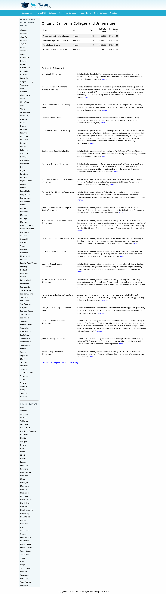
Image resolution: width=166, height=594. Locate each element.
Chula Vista (24, 102)
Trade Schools (85, 13)
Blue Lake (24, 71)
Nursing (113, 13)
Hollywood (24, 160)
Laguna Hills (25, 184)
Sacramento (25, 287)
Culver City (24, 116)
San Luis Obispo (26, 311)
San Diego (24, 297)
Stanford (23, 359)
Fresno (23, 146)
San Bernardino (26, 294)
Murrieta (23, 222)
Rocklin (23, 277)
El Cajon (23, 129)
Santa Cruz (24, 335)
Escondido (24, 136)
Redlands (24, 270)
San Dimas (24, 301)
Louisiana (24, 469)
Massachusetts (26, 472)
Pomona (23, 259)
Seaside (23, 352)
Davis (22, 122)
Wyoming (24, 585)
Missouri (23, 489)
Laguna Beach (26, 181)
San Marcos (25, 314)
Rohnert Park (25, 280)
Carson (23, 88)
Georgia (23, 441)
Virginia (23, 565)
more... (104, 79)
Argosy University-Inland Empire (56, 36)
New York (24, 523)
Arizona (23, 417)
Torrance (24, 376)
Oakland (23, 235)
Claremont (24, 105)
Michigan (24, 482)
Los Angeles (25, 201)
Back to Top (104, 591)
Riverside (24, 273)
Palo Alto (23, 249)
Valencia (23, 386)
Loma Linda (25, 191)
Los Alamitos (25, 198)
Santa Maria (25, 338)
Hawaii (23, 445)
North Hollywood (27, 229)
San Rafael (24, 318)
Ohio (22, 527)
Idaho (22, 452)
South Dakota (25, 551)
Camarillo (24, 78)
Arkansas (24, 414)
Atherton (24, 50)
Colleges (52, 13)
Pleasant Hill (25, 256)
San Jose (23, 307)
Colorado (24, 424)
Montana (24, 496)
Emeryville (24, 133)
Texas (22, 558)
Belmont (23, 61)
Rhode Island (25, 544)
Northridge (24, 232)
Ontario (23, 242)
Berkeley (23, 64)
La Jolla (23, 170)
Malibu (23, 205)
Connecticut (25, 428)
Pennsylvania (25, 537)
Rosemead (24, 283)
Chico (22, 98)
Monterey (24, 215)
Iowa (22, 448)
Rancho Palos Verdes (28, 263)
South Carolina (26, 547)
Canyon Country (26, 81)
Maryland (24, 476)
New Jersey (24, 513)
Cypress (23, 119)
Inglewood (24, 163)
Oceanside (24, 239)
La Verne (23, 177)
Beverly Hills (25, 68)
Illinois (23, 455)
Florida (23, 438)
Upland (23, 383)
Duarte (23, 126)
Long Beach (25, 194)
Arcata (22, 47)
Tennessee (24, 554)
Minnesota (24, 486)
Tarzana (23, 369)
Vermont (23, 571)
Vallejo (23, 390)
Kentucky (24, 465)
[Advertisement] (81, 58)
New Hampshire (26, 510)
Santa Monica (25, 342)
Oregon (23, 534)
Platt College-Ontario (51, 45)
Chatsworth (25, 95)
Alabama (23, 410)
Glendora (24, 153)
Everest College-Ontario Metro (55, 40)
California (24, 421)
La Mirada (24, 174)
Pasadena (24, 253)
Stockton (23, 362)
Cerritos (23, 92)
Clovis (22, 109)
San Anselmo (25, 290)
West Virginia (25, 582)
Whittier (23, 396)
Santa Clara (24, 328)
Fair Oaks (24, 140)
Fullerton (24, 150)
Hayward (23, 157)
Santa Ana (24, 321)
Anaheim (23, 40)
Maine (22, 479)
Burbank (23, 74)
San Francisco (25, 304)
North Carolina (26, 500)
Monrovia (24, 211)
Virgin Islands (25, 568)
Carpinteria (24, 85)
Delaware (24, 434)
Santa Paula (25, 345)
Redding (23, 266)
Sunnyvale (24, 366)
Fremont (23, 143)
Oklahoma (24, 530)
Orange (23, 246)
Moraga (23, 218)
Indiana (23, 458)
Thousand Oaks (26, 372)
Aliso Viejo (24, 37)
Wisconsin (24, 578)
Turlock (23, 379)
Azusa (22, 54)
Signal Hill (24, 355)
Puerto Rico (25, 541)
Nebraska (24, 506)
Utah (22, 561)
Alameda (23, 30)
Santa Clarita (25, 331)
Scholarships (27, 13)
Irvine (22, 167)
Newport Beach (26, 225)
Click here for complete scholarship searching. (60, 362)
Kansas (23, 462)
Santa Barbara (26, 324)
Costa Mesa (25, 112)
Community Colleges (67, 13)
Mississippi (24, 493)
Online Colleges (100, 13)
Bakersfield (24, 57)
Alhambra (24, 33)
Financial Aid (41, 13)
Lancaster (24, 187)
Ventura (23, 393)
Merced (23, 208)
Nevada (23, 520)
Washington (25, 575)
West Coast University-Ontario (55, 49)
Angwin (23, 44)
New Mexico (25, 517)
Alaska (23, 407)
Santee (23, 348)
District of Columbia (28, 431)
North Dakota (26, 503)
